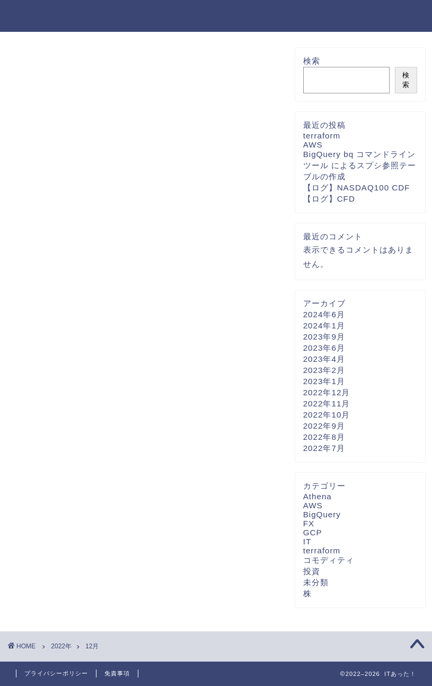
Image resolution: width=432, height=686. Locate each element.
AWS (313, 144)
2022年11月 (326, 403)
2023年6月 (324, 347)
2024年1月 (324, 325)
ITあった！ (44, 15)
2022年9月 (324, 425)
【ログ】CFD (329, 198)
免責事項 (117, 673)
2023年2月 (324, 370)
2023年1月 (324, 381)
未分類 (316, 582)
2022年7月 (324, 448)
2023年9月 (324, 336)
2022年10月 (326, 414)
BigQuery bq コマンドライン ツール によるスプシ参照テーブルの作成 (359, 165)
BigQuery (322, 514)
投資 (311, 571)
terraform (322, 135)
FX (308, 523)
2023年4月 (324, 358)
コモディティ (328, 560)
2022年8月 (324, 436)
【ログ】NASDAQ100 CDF (356, 187)
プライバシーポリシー (56, 673)
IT (307, 541)
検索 (311, 60)
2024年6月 (324, 314)
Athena (317, 496)
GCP (312, 532)
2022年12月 (326, 392)
